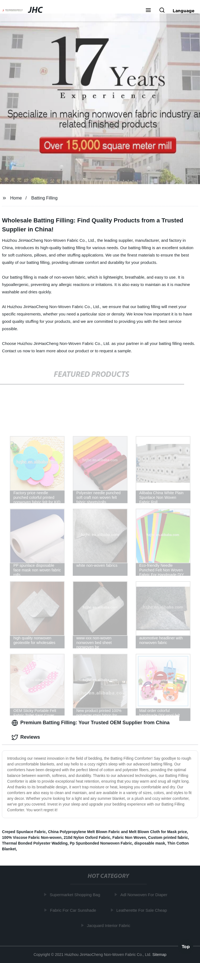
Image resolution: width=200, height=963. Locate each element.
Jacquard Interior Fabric (109, 925)
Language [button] (184, 10)
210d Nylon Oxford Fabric (87, 837)
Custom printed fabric (168, 837)
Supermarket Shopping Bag (76, 894)
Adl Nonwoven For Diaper (144, 894)
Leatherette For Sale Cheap (142, 910)
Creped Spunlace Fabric (24, 832)
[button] (148, 10)
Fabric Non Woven (129, 837)
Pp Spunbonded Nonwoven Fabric (101, 843)
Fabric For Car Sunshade (74, 910)
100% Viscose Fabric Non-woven (32, 837)
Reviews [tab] (25, 737)
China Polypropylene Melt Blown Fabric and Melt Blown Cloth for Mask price (117, 832)
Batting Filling (44, 198)
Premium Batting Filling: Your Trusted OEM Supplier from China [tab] (90, 723)
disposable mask (149, 843)
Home (16, 198)
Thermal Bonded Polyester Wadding (35, 843)
